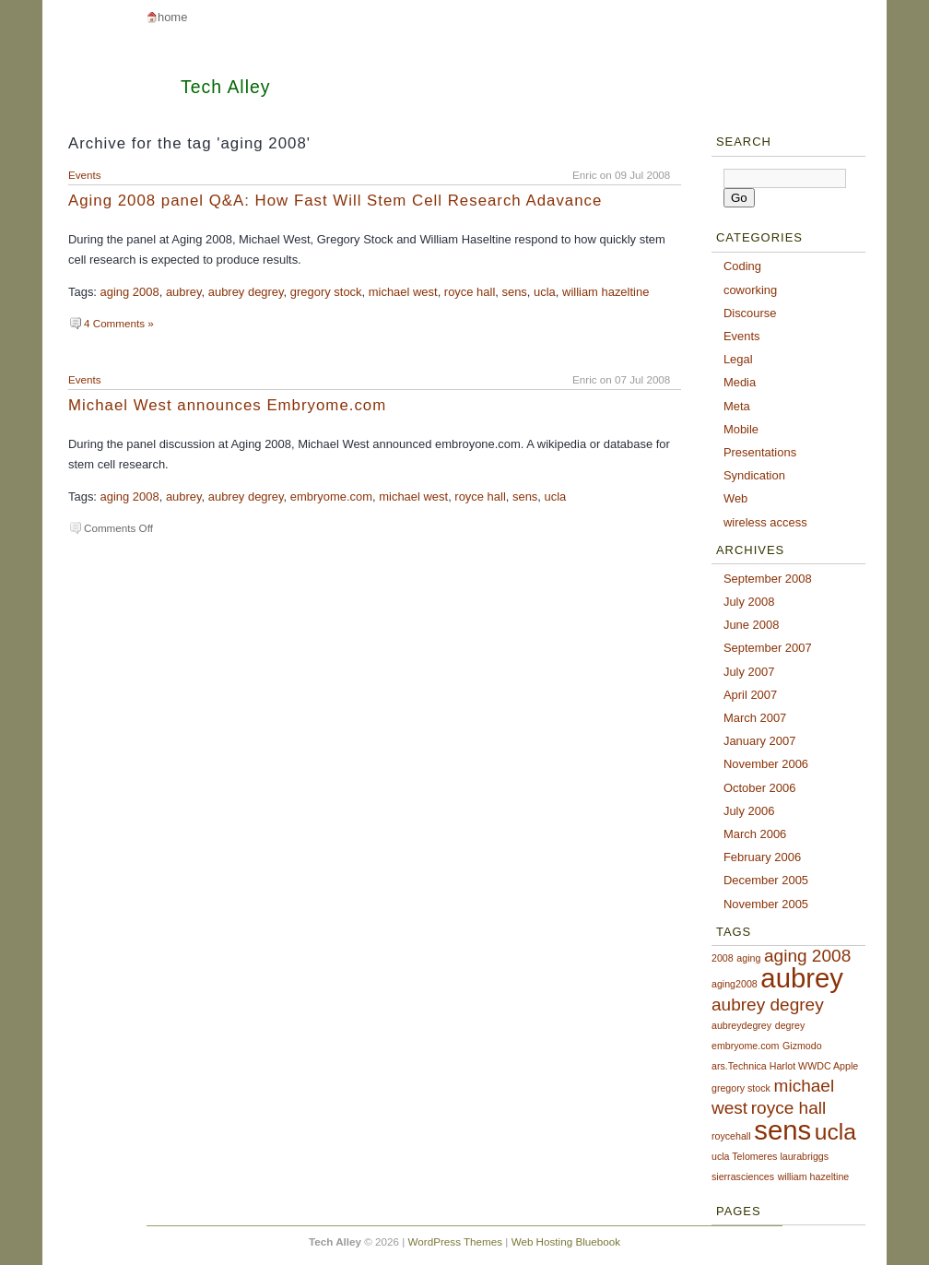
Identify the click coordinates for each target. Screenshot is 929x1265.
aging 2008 (129, 292)
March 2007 (754, 718)
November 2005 (765, 904)
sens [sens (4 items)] (782, 1130)
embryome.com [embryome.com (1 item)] (745, 1045)
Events (84, 175)
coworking (750, 290)
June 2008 (751, 625)
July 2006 (748, 811)
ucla (545, 292)
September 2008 (767, 578)
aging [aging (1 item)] (748, 958)
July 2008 (748, 602)
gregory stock (326, 292)
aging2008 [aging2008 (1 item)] (734, 983)
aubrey (184, 292)
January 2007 (759, 741)
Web (735, 498)
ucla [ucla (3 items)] (835, 1131)
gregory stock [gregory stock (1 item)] (740, 1088)
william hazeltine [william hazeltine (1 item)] (814, 1176)
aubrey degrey (246, 292)
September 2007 (767, 648)
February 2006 (762, 857)
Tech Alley (226, 87)
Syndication (754, 475)
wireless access (765, 522)
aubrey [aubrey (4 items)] (801, 978)
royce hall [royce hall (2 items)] (789, 1107)
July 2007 (748, 672)
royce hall (469, 292)
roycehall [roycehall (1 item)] (731, 1135)
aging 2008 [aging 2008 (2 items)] (807, 955)
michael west (403, 292)
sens (513, 292)
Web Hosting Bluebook (566, 1241)
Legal (738, 359)
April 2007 (750, 695)
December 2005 (765, 880)
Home (172, 17)
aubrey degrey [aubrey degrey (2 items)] (767, 1004)
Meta (736, 406)
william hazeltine (605, 292)
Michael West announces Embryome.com (227, 405)
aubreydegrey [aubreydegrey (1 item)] (741, 1025)
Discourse (750, 313)
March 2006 (754, 834)
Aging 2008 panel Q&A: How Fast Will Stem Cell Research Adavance (335, 200)
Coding (742, 266)
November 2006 (765, 764)
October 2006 (759, 788)
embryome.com (331, 496)
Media (739, 382)
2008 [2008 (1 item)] (722, 958)
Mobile (740, 429)
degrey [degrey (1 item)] (790, 1025)
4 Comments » (119, 323)
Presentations (759, 452)
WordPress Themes (455, 1241)
